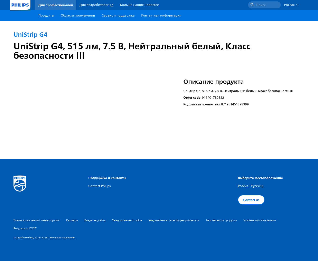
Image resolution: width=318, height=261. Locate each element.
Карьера (72, 220)
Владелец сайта (95, 220)
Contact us (251, 200)
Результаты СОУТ (25, 228)
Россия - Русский (250, 186)
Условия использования (259, 220)
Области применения (78, 15)
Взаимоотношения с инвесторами (36, 220)
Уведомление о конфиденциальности (174, 220)
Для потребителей (96, 4)
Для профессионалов (55, 4)
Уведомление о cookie (127, 220)
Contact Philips (99, 186)
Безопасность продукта (221, 220)
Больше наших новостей (139, 4)
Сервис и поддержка (118, 15)
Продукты (46, 15)
